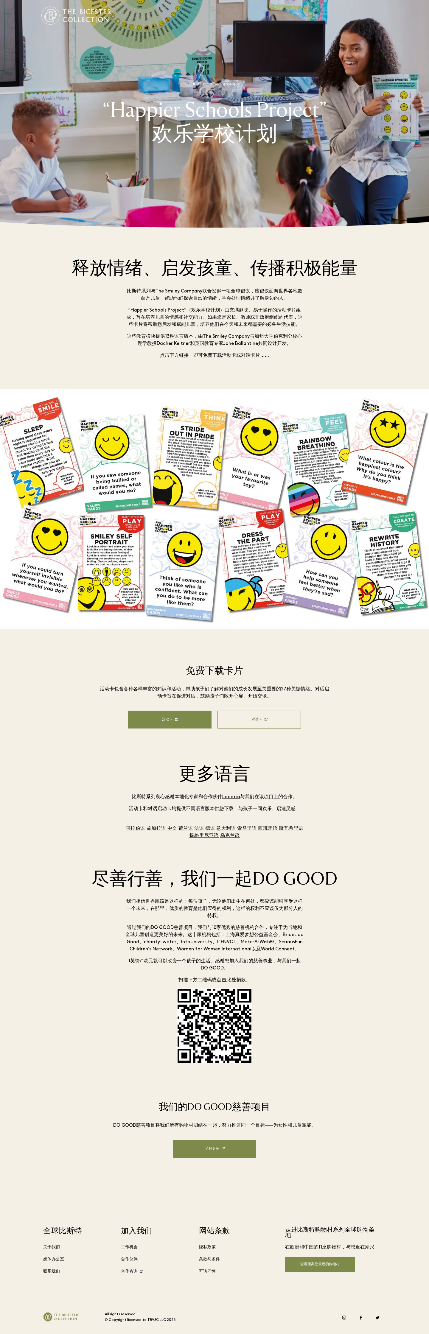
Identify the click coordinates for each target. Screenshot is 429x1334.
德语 (210, 828)
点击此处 (226, 980)
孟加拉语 (156, 828)
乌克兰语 (230, 835)
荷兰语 (185, 828)
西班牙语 (268, 828)
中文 (172, 828)
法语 (199, 828)
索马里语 (247, 828)
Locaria (231, 797)
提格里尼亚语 (204, 835)
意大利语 (226, 828)
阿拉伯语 (135, 828)
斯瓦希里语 (291, 828)
